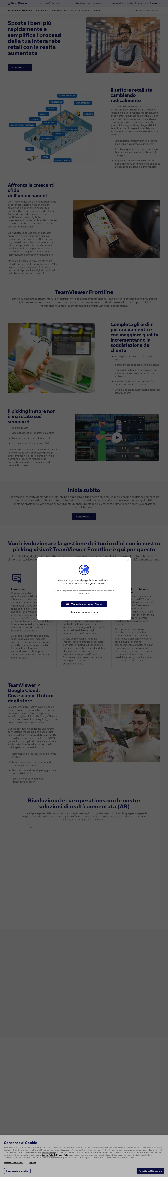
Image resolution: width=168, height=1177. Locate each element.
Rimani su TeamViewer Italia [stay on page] (84, 612)
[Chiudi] (128, 560)
